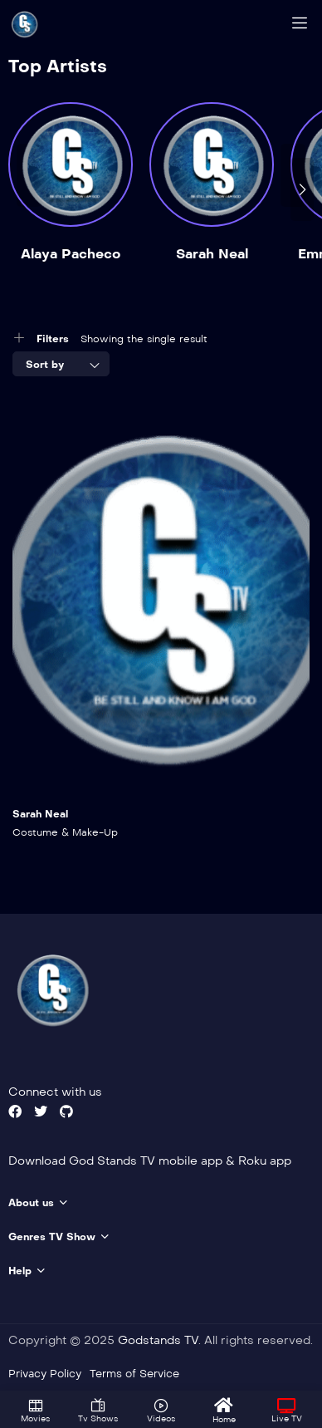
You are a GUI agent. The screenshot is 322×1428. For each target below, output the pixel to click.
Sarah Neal (212, 254)
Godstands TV (158, 1340)
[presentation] (302, 189)
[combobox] (61, 363)
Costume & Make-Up (65, 832)
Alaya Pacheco (70, 254)
